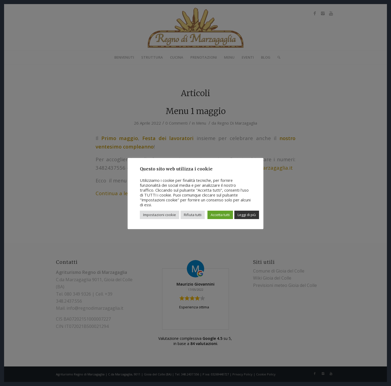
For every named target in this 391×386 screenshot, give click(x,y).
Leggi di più (247, 214)
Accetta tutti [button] (220, 214)
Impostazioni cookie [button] (159, 214)
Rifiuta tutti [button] (192, 214)
